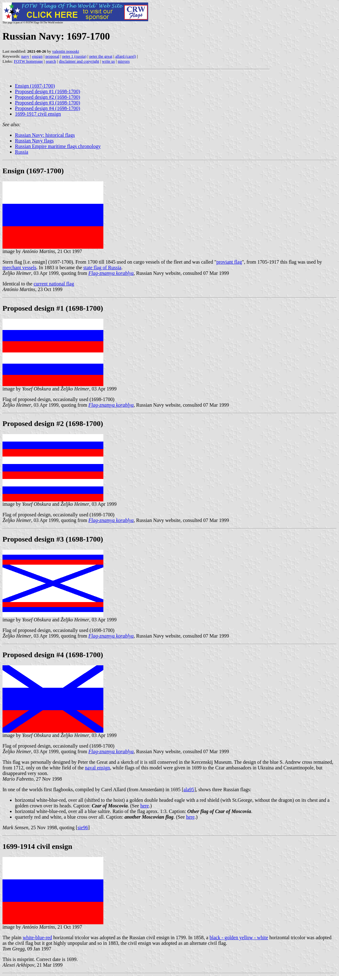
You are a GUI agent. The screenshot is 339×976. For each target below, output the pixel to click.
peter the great (100, 56)
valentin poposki (65, 51)
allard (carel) (125, 56)
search (51, 61)
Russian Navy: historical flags (45, 135)
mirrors (123, 61)
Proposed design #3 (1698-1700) (47, 102)
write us (108, 61)
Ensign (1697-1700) (35, 86)
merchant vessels (19, 267)
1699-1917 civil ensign (38, 114)
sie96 (83, 827)
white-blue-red (37, 937)
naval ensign (97, 767)
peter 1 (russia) (74, 56)
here (144, 805)
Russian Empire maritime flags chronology (58, 146)
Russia (21, 152)
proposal (52, 56)
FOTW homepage (28, 61)
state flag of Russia (102, 267)
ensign (37, 56)
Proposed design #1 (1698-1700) (47, 91)
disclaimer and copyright (79, 61)
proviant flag (229, 262)
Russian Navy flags (34, 140)
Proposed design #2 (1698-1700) (47, 97)
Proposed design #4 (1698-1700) (47, 108)
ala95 (188, 789)
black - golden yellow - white (239, 937)
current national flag (54, 283)
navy (25, 56)
